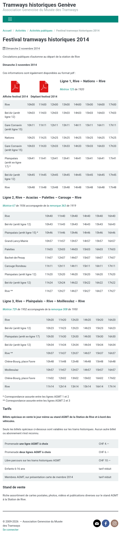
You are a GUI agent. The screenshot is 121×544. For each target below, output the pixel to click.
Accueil (7, 30)
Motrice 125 (67, 89)
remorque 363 (58, 205)
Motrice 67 (9, 205)
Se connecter (10, 529)
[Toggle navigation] (10, 19)
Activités (20, 30)
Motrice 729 (10, 309)
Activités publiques (41, 30)
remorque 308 (59, 309)
